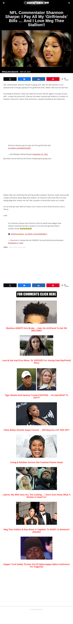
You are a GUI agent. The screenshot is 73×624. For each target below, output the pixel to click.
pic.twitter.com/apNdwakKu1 (36, 234)
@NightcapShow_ (17, 234)
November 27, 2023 (15, 243)
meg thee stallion (17, 247)
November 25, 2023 (40, 154)
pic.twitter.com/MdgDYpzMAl (19, 148)
